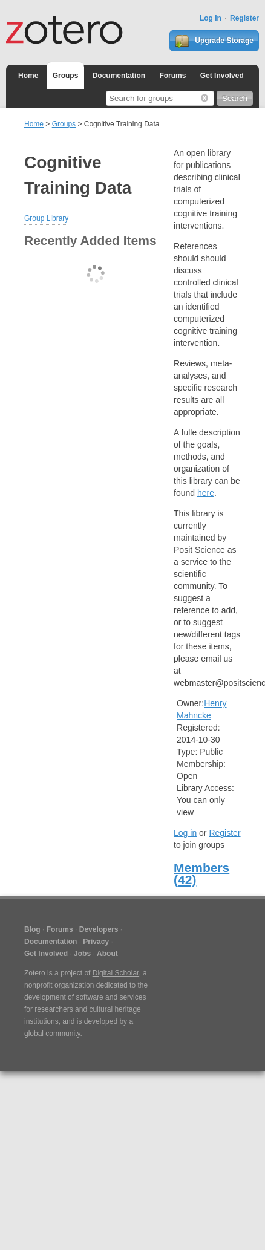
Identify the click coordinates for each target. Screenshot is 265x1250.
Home (28, 75)
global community (52, 1033)
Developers (99, 929)
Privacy (96, 941)
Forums (172, 75)
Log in (185, 833)
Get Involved (222, 75)
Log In (210, 18)
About (107, 953)
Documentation (119, 75)
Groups (66, 75)
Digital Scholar (116, 973)
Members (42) (201, 874)
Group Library (46, 218)
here (205, 493)
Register (244, 18)
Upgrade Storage (214, 41)
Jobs (82, 953)
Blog (32, 929)
